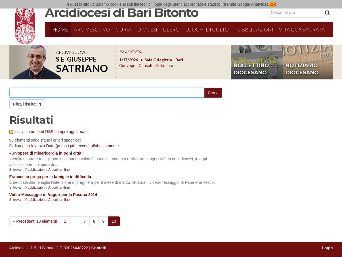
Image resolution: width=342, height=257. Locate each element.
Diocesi (147, 29)
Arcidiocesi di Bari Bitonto (121, 12)
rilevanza (37, 146)
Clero (171, 29)
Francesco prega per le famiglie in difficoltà (50, 176)
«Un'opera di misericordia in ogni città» (46, 153)
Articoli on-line (59, 170)
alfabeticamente (105, 146)
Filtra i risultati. (26, 104)
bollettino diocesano (251, 69)
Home (60, 29)
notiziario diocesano (302, 69)
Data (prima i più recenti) (67, 146)
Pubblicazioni (253, 29)
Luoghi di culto (207, 29)
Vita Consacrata (302, 29)
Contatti (98, 248)
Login (327, 248)
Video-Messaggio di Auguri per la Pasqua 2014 (53, 194)
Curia (123, 29)
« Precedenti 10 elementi (35, 221)
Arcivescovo (92, 29)
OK (272, 4)
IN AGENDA (130, 51)
